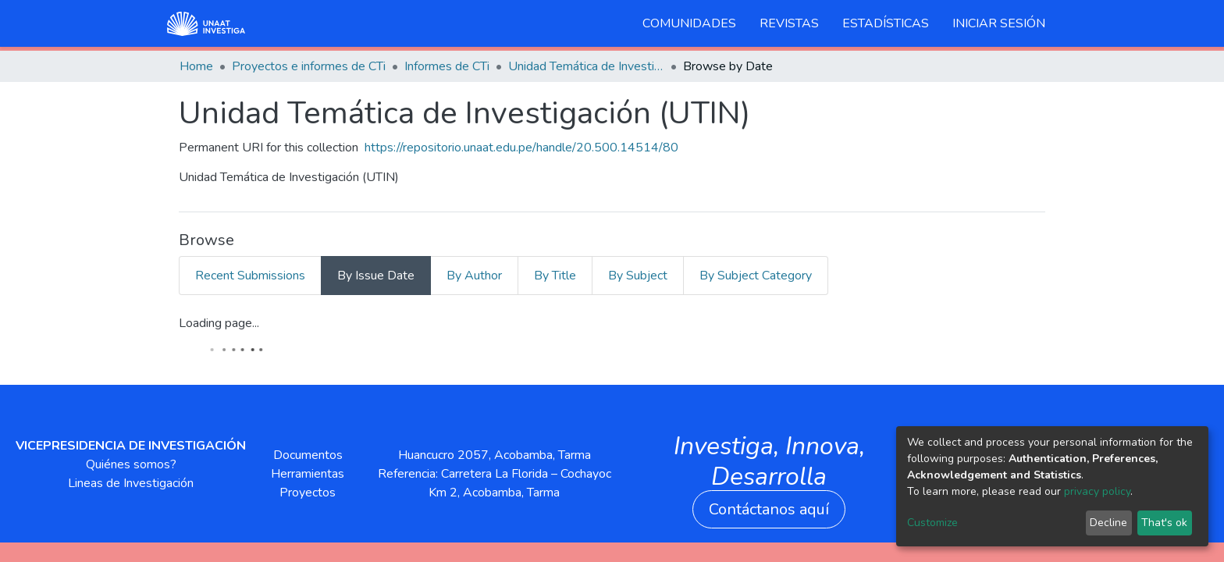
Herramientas (307, 473)
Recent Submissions (250, 275)
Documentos (308, 455)
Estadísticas (885, 23)
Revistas (789, 23)
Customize (932, 522)
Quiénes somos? (131, 464)
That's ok (1164, 522)
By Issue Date (376, 275)
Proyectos (307, 492)
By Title (555, 275)
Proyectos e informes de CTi (309, 66)
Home (196, 66)
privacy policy (1097, 491)
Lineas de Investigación (131, 483)
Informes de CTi (446, 66)
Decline (1108, 522)
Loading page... (219, 323)
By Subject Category (755, 275)
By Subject (637, 275)
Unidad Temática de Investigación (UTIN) (586, 66)
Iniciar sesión (998, 23)
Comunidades (689, 23)
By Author (474, 275)
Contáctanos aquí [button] (769, 509)
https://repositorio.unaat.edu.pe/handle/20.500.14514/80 (521, 147)
